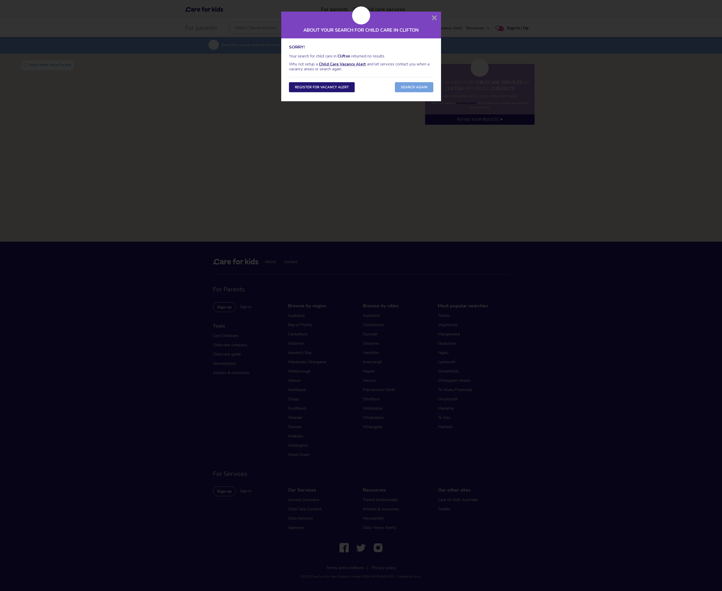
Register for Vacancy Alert (322, 87)
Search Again (414, 87)
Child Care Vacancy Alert (342, 64)
